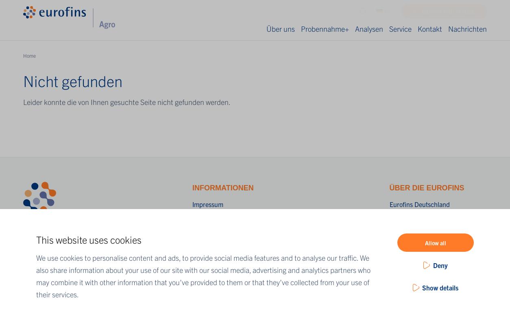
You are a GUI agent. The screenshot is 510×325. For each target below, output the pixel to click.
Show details (440, 288)
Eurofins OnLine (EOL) (449, 13)
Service (400, 28)
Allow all (435, 242)
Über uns (280, 28)
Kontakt (430, 28)
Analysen (369, 28)
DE (384, 13)
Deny (440, 265)
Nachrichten (467, 28)
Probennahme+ (325, 28)
